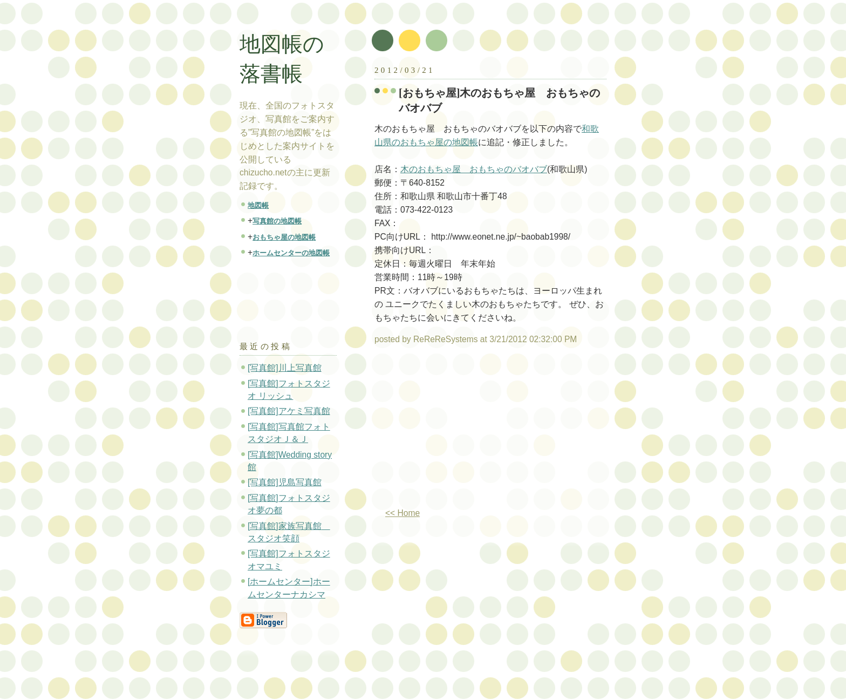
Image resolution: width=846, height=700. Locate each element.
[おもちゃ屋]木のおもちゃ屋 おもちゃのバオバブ (500, 100)
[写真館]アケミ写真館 (289, 411)
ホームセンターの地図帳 (291, 253)
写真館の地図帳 (277, 221)
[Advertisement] (465, 430)
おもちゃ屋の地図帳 (284, 237)
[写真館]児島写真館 (285, 482)
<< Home (402, 513)
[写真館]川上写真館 (285, 367)
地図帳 (258, 205)
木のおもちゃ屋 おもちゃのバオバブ (473, 169)
